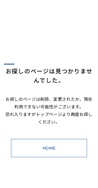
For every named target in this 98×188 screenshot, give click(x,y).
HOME (49, 148)
